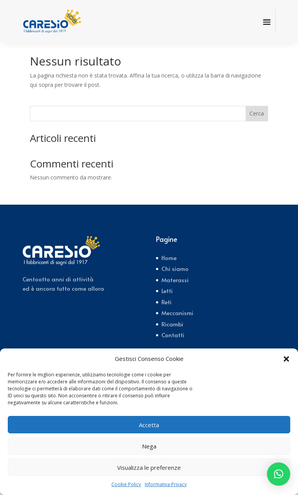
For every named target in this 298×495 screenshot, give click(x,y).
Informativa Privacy (166, 484)
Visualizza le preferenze (149, 467)
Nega (149, 446)
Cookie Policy (126, 484)
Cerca (256, 122)
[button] (286, 359)
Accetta (149, 425)
